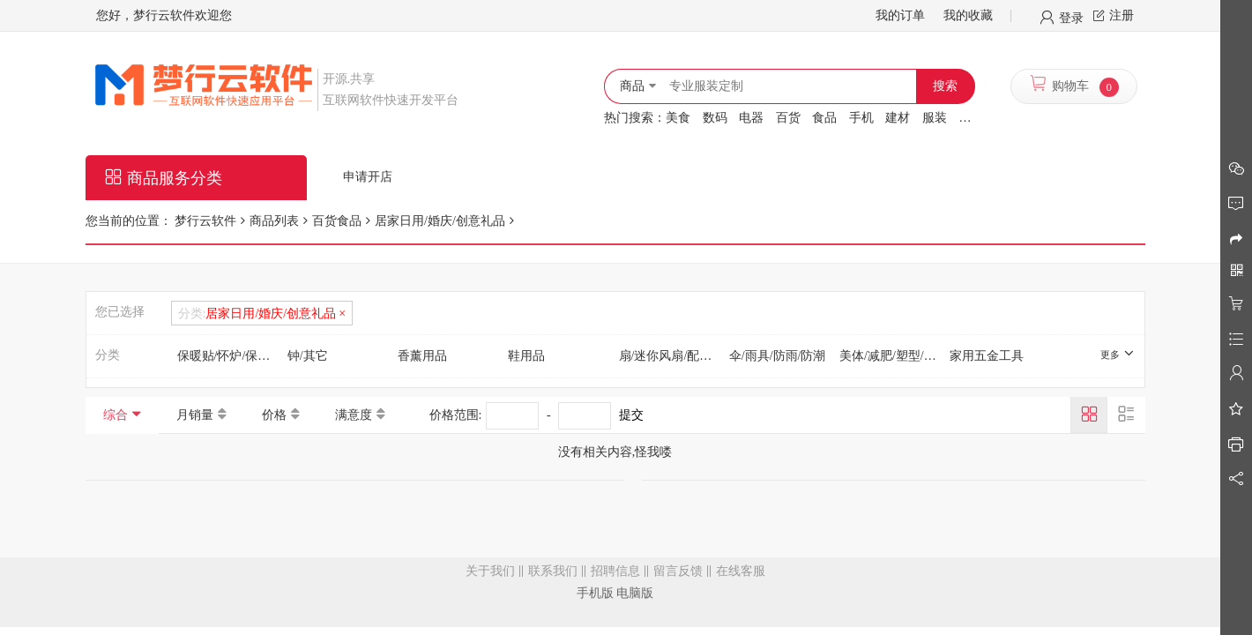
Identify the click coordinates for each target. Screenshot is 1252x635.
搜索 (945, 86)
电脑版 (634, 593)
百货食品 (336, 221)
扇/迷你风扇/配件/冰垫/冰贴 (671, 355)
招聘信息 (615, 571)
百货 (788, 117)
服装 (934, 117)
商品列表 (274, 221)
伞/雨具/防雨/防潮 (777, 355)
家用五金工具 (987, 355)
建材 (897, 117)
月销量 (194, 415)
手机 (861, 117)
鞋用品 (526, 355)
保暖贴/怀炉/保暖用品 (229, 355)
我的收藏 (968, 15)
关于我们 (490, 571)
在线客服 (740, 571)
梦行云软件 (204, 221)
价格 (274, 415)
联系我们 (553, 571)
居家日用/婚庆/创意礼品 (440, 221)
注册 (1121, 15)
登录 (1071, 16)
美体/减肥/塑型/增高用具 (891, 355)
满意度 (353, 415)
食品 (824, 117)
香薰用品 (422, 355)
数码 (715, 117)
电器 (751, 117)
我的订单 (900, 15)
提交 (631, 415)
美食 (678, 117)
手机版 (595, 593)
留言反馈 (678, 571)
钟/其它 (307, 355)
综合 (115, 415)
